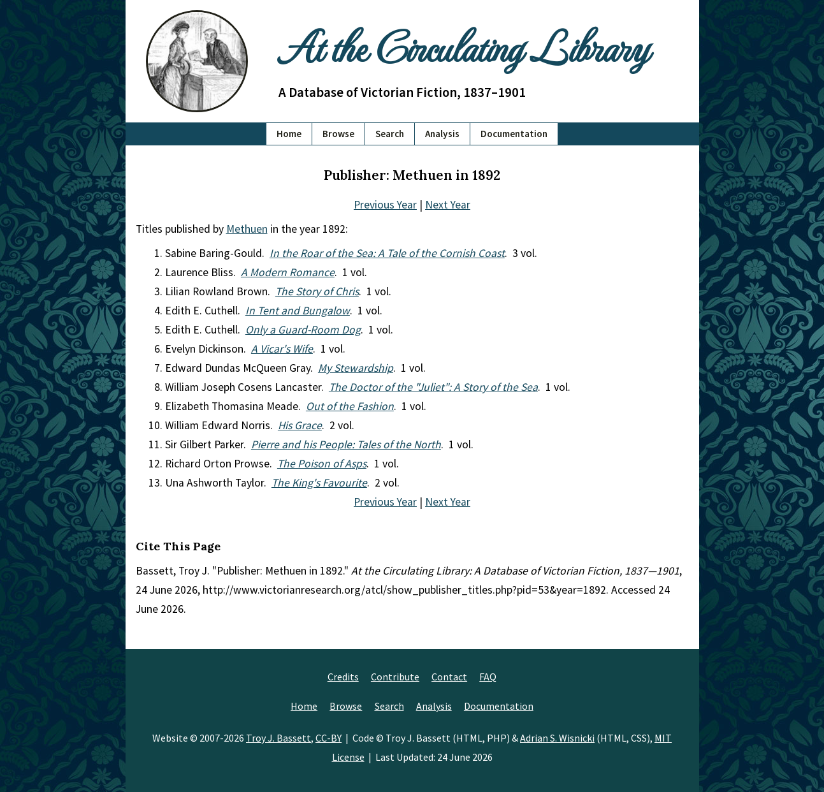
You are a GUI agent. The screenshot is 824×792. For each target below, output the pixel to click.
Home (289, 134)
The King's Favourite (319, 483)
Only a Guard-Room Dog (303, 330)
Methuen (247, 229)
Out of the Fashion (350, 406)
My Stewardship (355, 368)
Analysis (442, 134)
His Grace (300, 425)
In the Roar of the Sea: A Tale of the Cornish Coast (387, 253)
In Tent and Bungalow (297, 311)
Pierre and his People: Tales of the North (346, 444)
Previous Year (385, 205)
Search (389, 134)
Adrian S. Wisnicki (557, 737)
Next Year (447, 205)
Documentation (514, 134)
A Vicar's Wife (282, 349)
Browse (338, 134)
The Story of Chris (317, 291)
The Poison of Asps (321, 464)
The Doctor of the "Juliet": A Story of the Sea (433, 387)
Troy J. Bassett (278, 737)
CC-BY (328, 737)
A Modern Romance (288, 272)
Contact (449, 676)
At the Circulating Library (463, 45)
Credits (343, 676)
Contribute (395, 676)
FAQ (487, 676)
